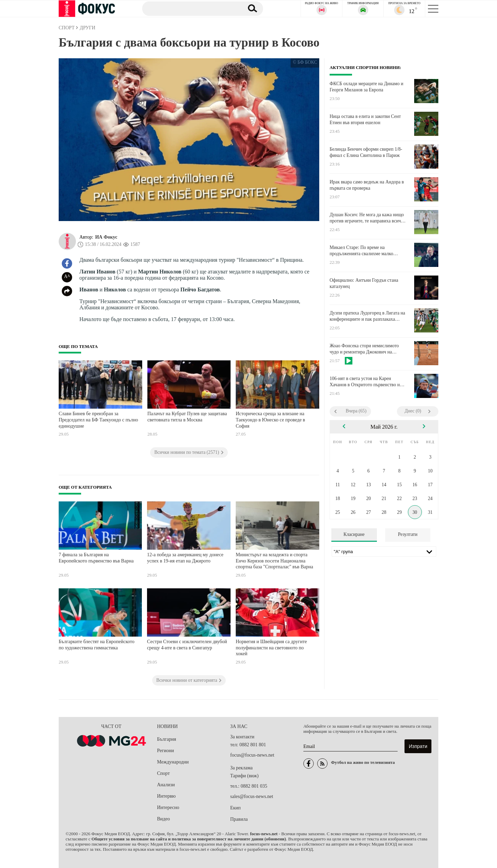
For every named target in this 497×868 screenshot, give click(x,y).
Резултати (408, 534)
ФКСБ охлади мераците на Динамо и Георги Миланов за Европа (366, 86)
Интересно (168, 807)
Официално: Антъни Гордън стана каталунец (364, 283)
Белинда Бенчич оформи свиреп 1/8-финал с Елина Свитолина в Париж (366, 152)
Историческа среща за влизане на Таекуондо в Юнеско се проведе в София (270, 419)
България (166, 739)
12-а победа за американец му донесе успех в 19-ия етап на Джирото (185, 557)
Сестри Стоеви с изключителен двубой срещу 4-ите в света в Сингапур (187, 644)
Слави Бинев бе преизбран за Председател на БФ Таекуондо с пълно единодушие (98, 419)
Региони (165, 750)
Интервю (166, 796)
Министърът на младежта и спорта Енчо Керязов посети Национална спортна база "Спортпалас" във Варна (274, 560)
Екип (235, 807)
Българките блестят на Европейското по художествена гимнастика (97, 644)
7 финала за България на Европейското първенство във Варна (96, 557)
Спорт (163, 773)
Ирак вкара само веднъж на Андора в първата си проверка (367, 185)
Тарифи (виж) (244, 775)
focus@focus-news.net (252, 755)
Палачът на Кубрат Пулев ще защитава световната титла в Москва (187, 416)
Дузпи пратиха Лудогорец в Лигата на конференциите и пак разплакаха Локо (367, 316)
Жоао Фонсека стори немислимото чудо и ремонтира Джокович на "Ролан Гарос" (364, 349)
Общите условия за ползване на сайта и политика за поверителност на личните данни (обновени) (188, 839)
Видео (163, 818)
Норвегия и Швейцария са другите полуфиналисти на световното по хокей (271, 647)
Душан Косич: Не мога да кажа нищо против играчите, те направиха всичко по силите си (367, 218)
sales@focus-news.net (251, 796)
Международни (173, 762)
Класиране (353, 534)
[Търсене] (189, 8)
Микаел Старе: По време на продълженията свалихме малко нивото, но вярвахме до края (361, 251)
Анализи (166, 784)
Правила (239, 819)
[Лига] (384, 551)
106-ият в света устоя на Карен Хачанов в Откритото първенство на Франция (366, 382)
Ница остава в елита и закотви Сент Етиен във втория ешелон (365, 119)
